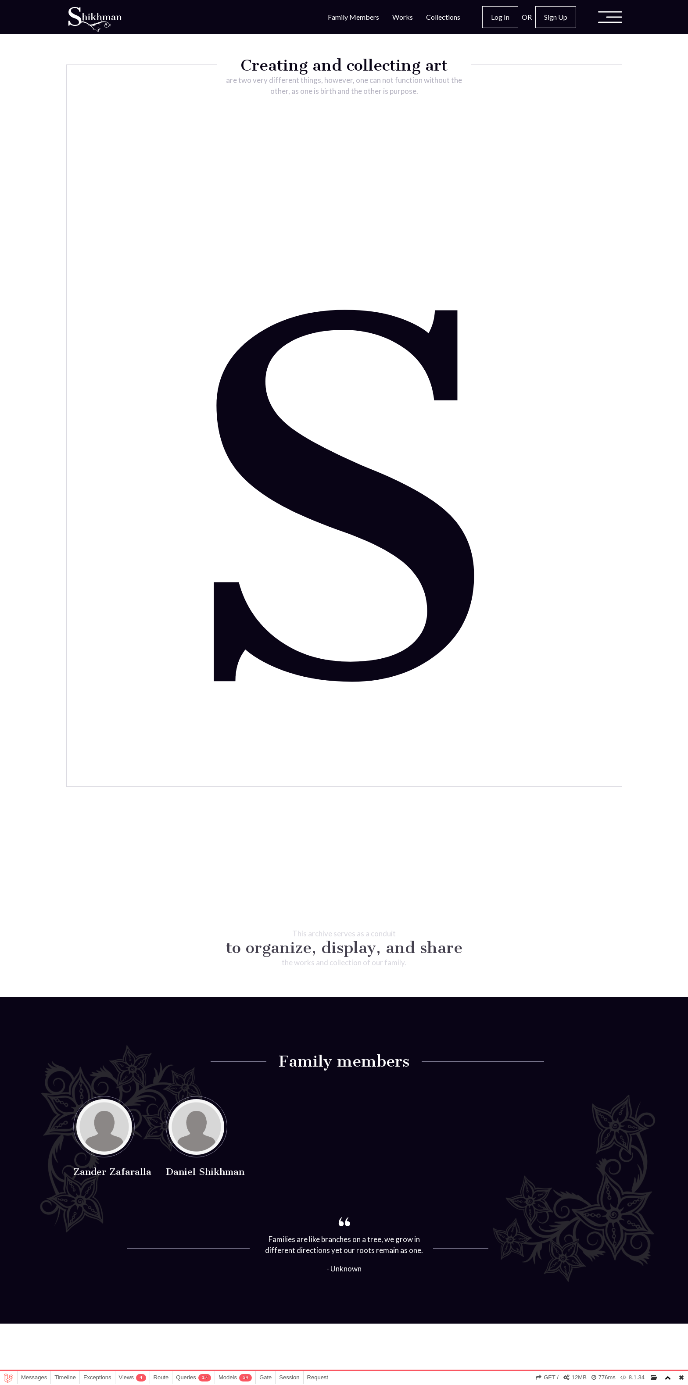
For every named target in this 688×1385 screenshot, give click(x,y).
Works (402, 17)
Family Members (353, 17)
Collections (443, 17)
